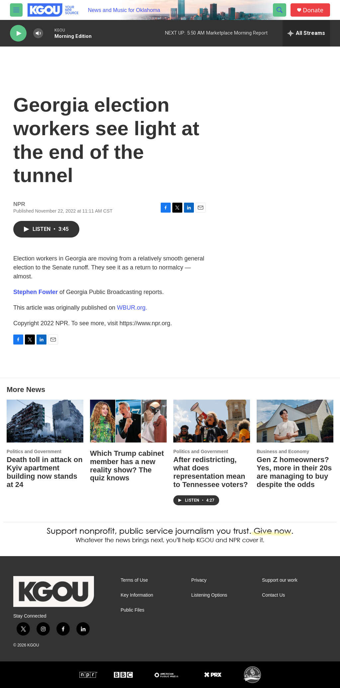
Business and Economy (283, 451)
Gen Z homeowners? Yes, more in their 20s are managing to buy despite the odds (294, 472)
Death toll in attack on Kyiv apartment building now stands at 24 (45, 472)
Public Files (132, 610)
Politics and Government (34, 451)
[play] (18, 33)
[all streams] (306, 33)
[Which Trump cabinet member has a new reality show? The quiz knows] (128, 421)
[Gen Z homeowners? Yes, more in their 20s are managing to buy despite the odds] (295, 421)
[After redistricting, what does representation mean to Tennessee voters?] (211, 421)
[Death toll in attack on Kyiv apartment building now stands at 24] (45, 421)
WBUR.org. (132, 307)
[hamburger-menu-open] (16, 10)
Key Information (137, 595)
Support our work (280, 580)
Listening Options (209, 595)
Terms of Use (134, 580)
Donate (313, 10)
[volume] (38, 33)
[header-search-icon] (279, 10)
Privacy (199, 580)
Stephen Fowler (35, 292)
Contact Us (273, 595)
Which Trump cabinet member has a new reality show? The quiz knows (127, 465)
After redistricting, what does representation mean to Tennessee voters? (210, 472)
